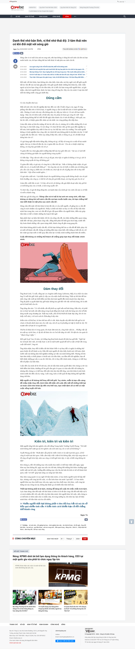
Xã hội (22, 624)
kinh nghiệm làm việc (55, 525)
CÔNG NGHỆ (56, 16)
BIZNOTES (32, 7)
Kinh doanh (43, 624)
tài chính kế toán (68, 525)
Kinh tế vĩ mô (32, 624)
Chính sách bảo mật (15, 643)
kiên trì (75, 527)
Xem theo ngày (52, 539)
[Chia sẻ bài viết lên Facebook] (15, 61)
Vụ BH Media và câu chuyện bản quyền (41, 11)
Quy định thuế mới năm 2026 (48, 7)
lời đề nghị (77, 525)
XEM (84, 539)
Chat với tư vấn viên (65, 641)
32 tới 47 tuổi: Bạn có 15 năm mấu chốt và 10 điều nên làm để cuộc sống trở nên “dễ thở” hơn (57, 74)
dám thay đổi (29, 529)
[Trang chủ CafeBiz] (11, 16)
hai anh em (29, 527)
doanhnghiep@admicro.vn (66, 637)
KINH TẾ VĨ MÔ (29, 16)
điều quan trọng (60, 527)
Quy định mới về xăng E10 (68, 7)
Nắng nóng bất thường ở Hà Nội (89, 7)
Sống (39, 49)
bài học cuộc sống (39, 529)
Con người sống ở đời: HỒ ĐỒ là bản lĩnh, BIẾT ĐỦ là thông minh (48, 66)
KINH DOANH (43, 16)
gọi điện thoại (38, 527)
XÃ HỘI (18, 16)
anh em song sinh (48, 527)
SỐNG (67, 16)
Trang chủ (13, 624)
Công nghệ (55, 624)
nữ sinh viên (32, 525)
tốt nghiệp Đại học (42, 525)
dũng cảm (69, 527)
